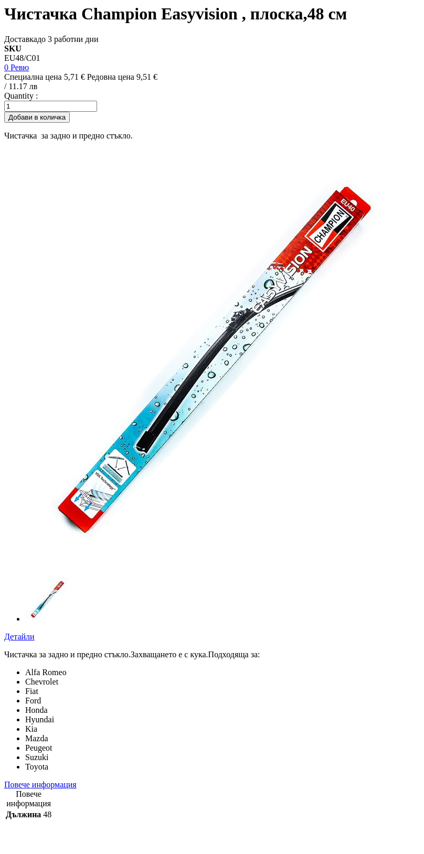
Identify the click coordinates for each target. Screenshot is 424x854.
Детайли (19, 636)
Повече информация (40, 784)
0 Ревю (16, 67)
